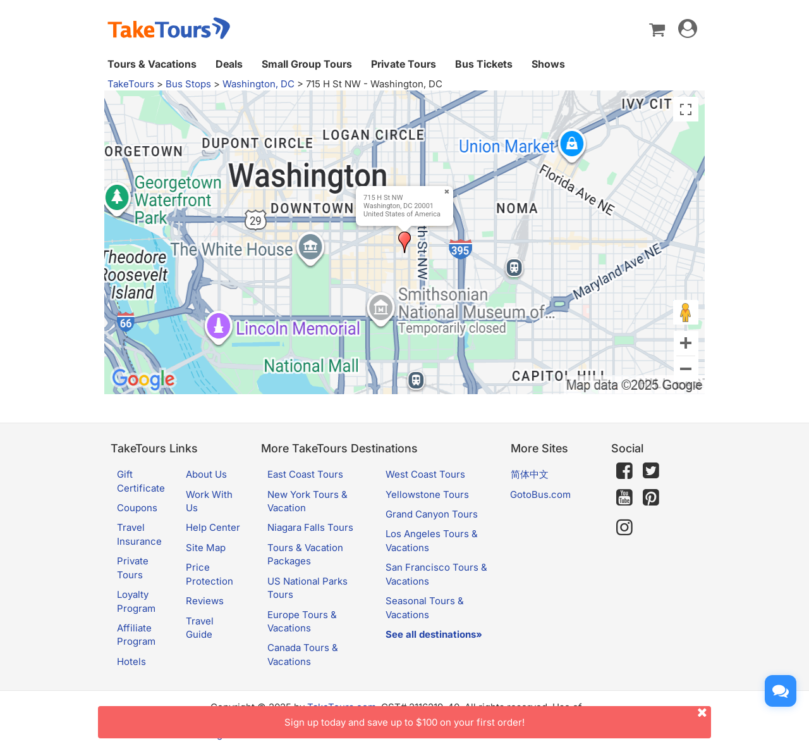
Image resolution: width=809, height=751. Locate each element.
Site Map (206, 548)
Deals (229, 64)
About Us (206, 474)
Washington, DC (258, 84)
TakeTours (130, 84)
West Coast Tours (425, 474)
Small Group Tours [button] (307, 64)
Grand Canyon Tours (432, 514)
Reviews (205, 601)
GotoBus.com (540, 494)
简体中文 (530, 474)
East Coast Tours (305, 474)
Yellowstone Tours (427, 494)
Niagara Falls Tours (310, 527)
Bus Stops (188, 84)
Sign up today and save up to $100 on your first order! (497, 717)
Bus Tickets (484, 64)
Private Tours (403, 64)
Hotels (131, 661)
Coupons (137, 508)
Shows (548, 64)
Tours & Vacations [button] (152, 64)
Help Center (213, 527)
